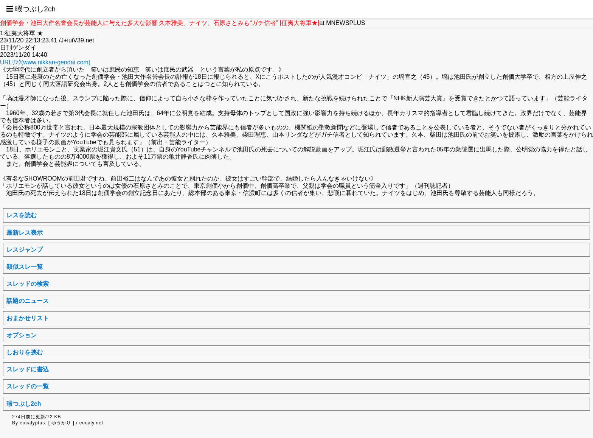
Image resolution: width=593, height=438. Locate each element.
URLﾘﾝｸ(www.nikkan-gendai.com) (45, 62)
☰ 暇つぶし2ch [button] (31, 9)
